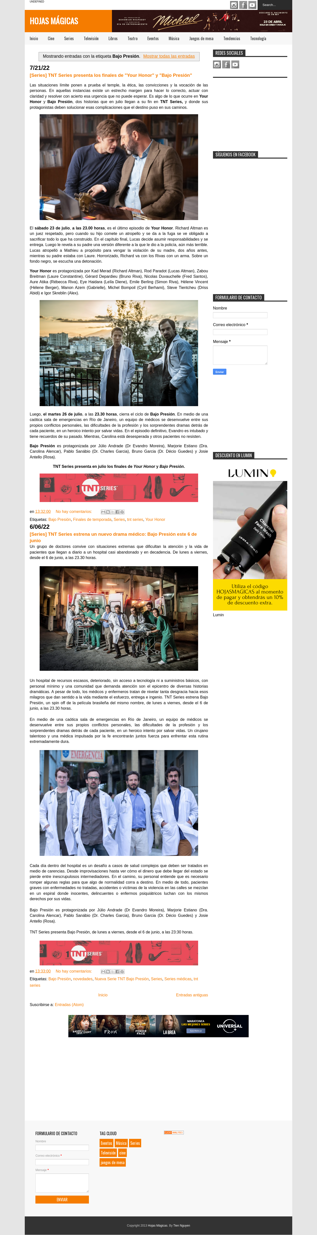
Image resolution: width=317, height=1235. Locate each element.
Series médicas (177, 979)
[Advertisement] (250, 111)
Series (69, 38)
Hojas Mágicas (54, 21)
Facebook (243, 5)
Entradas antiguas (192, 995)
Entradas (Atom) (69, 1005)
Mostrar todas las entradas (169, 56)
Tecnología (258, 38)
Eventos (153, 38)
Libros (113, 38)
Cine (51, 38)
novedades (82, 979)
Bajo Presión (60, 519)
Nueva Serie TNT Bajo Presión (122, 979)
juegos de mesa (113, 1162)
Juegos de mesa (201, 38)
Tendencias (231, 38)
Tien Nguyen (181, 1225)
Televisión (91, 38)
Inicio (34, 38)
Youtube (252, 5)
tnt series (135, 519)
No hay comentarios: (74, 511)
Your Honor (155, 519)
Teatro (132, 38)
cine (122, 1153)
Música (174, 38)
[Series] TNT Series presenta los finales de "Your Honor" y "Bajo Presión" (111, 75)
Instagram (234, 5)
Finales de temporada (92, 519)
